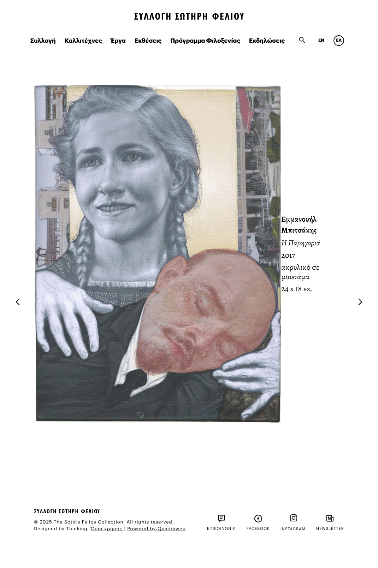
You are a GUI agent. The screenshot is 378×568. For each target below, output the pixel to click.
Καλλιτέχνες (83, 41)
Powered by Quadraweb (156, 529)
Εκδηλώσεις (267, 41)
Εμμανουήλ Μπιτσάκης (299, 224)
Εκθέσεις (148, 41)
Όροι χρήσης (107, 529)
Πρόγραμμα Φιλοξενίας (205, 41)
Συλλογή (43, 41)
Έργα (118, 41)
